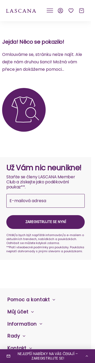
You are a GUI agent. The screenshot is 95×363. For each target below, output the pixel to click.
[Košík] (81, 10)
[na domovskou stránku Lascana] (21, 10)
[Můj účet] (60, 10)
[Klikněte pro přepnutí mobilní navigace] (50, 10)
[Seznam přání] (71, 10)
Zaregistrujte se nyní (45, 221)
